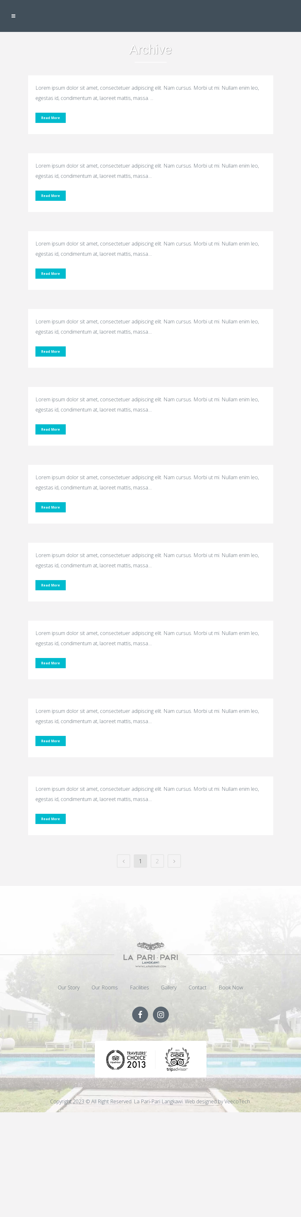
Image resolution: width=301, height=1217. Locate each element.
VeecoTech (237, 1101)
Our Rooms (105, 987)
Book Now (231, 987)
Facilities (139, 987)
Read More (50, 118)
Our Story (68, 987)
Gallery (169, 987)
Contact (198, 987)
